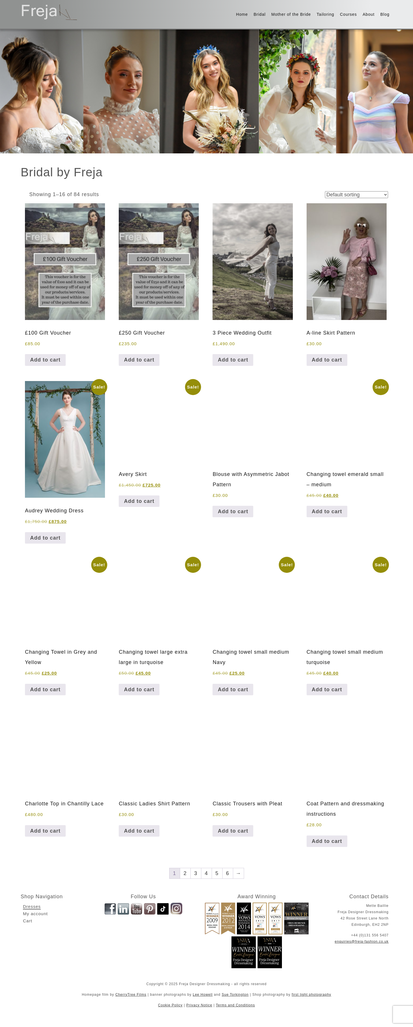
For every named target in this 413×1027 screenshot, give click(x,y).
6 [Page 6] (227, 873)
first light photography (311, 995)
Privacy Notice (199, 1005)
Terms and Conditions (235, 1005)
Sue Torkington (235, 995)
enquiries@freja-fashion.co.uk (362, 942)
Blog (384, 14)
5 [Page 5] (217, 873)
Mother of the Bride (291, 14)
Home (242, 14)
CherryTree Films (130, 995)
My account (35, 913)
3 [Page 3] (195, 873)
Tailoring (325, 14)
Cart (27, 920)
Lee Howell (203, 995)
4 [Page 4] (206, 873)
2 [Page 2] (185, 873)
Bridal (260, 14)
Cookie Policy (170, 1005)
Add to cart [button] (45, 360)
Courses (348, 14)
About (369, 14)
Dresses (32, 906)
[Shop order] (356, 194)
